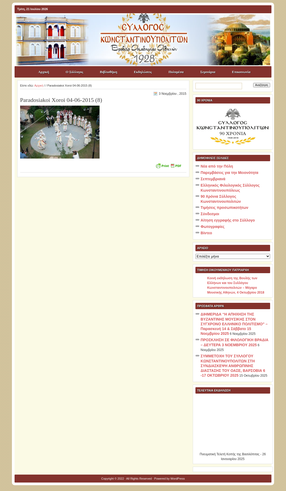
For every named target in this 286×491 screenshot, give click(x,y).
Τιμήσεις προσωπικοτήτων (224, 207)
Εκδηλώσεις (143, 72)
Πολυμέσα (176, 72)
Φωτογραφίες (213, 226)
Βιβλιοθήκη (108, 72)
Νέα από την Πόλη (217, 166)
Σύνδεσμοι (210, 214)
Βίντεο (206, 233)
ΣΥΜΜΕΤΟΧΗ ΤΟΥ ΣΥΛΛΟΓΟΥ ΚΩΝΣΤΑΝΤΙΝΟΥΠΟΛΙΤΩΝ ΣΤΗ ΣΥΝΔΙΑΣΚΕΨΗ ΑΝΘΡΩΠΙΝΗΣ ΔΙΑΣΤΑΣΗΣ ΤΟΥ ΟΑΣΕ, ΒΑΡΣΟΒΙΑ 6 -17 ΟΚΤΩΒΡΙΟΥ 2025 (233, 365)
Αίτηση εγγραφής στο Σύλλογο (228, 220)
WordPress (178, 478)
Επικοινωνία (241, 72)
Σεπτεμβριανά (213, 179)
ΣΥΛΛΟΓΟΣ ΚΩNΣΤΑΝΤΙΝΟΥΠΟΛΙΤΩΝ (145, 22)
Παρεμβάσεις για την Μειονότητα (229, 172)
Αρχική (43, 72)
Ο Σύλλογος (74, 72)
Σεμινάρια (207, 72)
